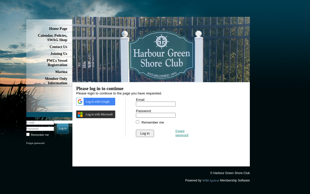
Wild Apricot (210, 180)
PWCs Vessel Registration (57, 62)
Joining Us (58, 54)
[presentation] (174, 134)
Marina (61, 72)
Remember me (40, 134)
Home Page (58, 29)
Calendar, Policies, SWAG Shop (52, 37)
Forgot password (35, 143)
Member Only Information (56, 81)
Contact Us (58, 47)
